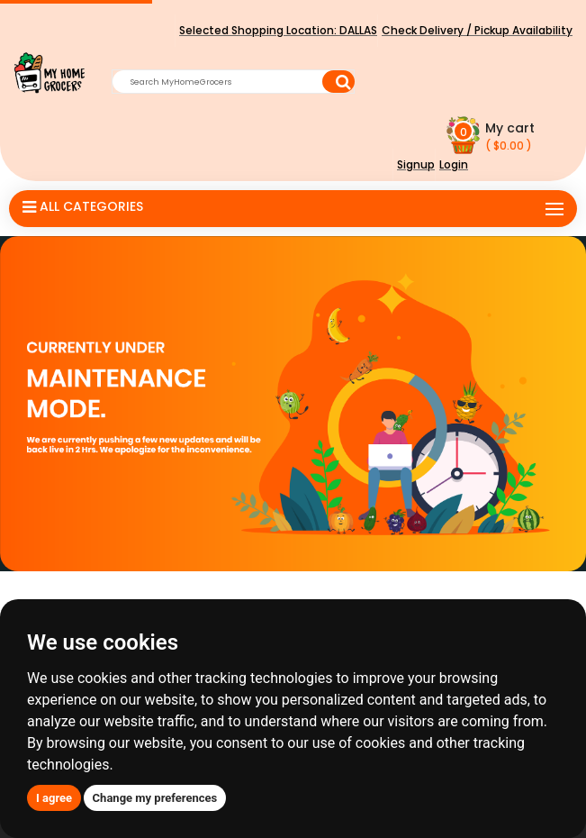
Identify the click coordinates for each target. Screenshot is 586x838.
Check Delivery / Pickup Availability (477, 30)
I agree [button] (54, 798)
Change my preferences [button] (155, 798)
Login (453, 164)
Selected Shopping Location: (278, 30)
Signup (416, 164)
